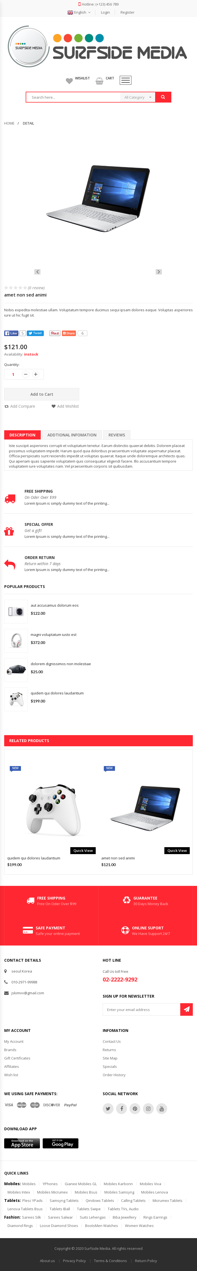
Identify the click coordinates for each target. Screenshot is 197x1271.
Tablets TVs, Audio (123, 1208)
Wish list (11, 1074)
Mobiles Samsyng (119, 1192)
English (79, 12)
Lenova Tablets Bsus (25, 1208)
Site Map (110, 1058)
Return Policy (146, 1260)
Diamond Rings (20, 1225)
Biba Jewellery (124, 1217)
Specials (110, 1066)
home (9, 123)
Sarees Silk (31, 1217)
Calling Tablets (133, 1200)
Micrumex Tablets (167, 1200)
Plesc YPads (32, 1200)
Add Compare (22, 406)
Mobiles (29, 1183)
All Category (134, 97)
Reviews (117, 435)
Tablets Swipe (89, 1208)
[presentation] (37, 272)
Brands (10, 1049)
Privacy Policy (74, 1260)
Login (105, 12)
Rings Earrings (155, 1217)
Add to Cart (41, 394)
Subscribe (186, 1009)
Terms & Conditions (110, 1260)
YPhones (50, 1183)
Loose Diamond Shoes (59, 1225)
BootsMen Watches (101, 1225)
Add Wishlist (68, 406)
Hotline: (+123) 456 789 (98, 4)
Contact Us (112, 1041)
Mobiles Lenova (154, 1192)
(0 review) (36, 287)
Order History (114, 1074)
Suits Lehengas (93, 1217)
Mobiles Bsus (86, 1192)
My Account (13, 1041)
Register (127, 12)
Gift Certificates (17, 1058)
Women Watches (139, 1225)
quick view (83, 850)
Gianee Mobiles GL (81, 1183)
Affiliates (11, 1066)
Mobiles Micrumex (52, 1192)
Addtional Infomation (72, 435)
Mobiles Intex (19, 1192)
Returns (109, 1049)
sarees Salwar (60, 1217)
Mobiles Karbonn (118, 1183)
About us (47, 1260)
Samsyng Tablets (64, 1200)
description (22, 435)
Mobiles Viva (150, 1183)
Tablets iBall (60, 1208)
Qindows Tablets (100, 1200)
